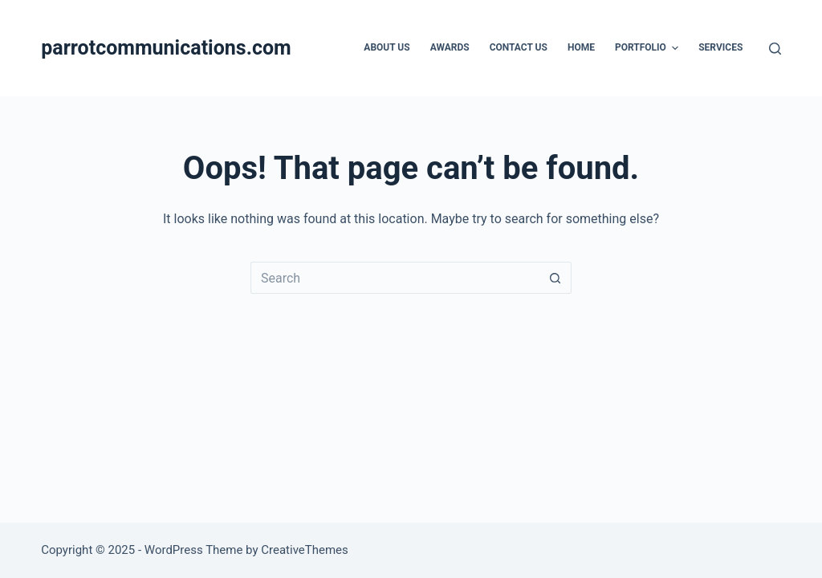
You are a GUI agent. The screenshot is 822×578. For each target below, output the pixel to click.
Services (720, 47)
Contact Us (518, 47)
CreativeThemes (304, 550)
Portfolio (648, 48)
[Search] (775, 49)
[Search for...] (394, 278)
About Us (386, 47)
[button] (675, 48)
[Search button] (555, 278)
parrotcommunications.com (166, 47)
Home (581, 47)
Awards (450, 47)
